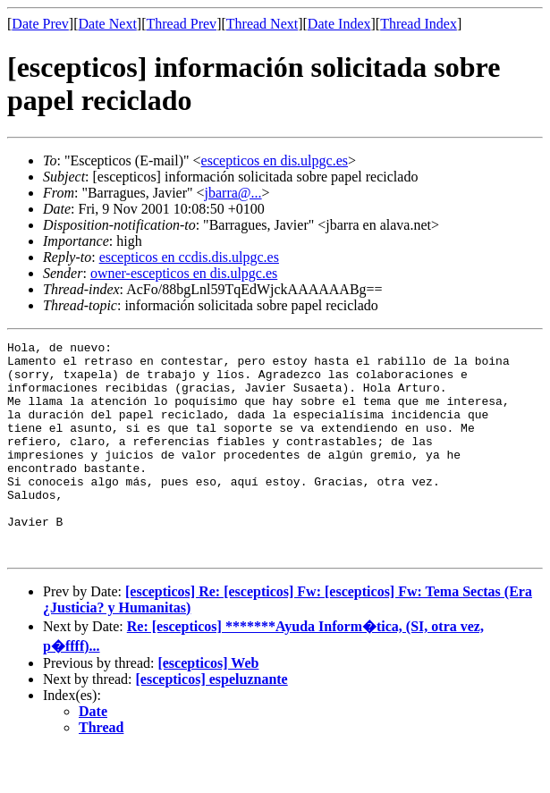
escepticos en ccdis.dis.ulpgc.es (189, 257)
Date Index (339, 23)
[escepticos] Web (207, 705)
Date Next (108, 23)
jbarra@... (233, 192)
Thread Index (418, 23)
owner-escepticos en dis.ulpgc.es (183, 273)
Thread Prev (181, 23)
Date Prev (40, 23)
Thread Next (262, 23)
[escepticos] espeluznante (212, 722)
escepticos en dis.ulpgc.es (274, 160)
